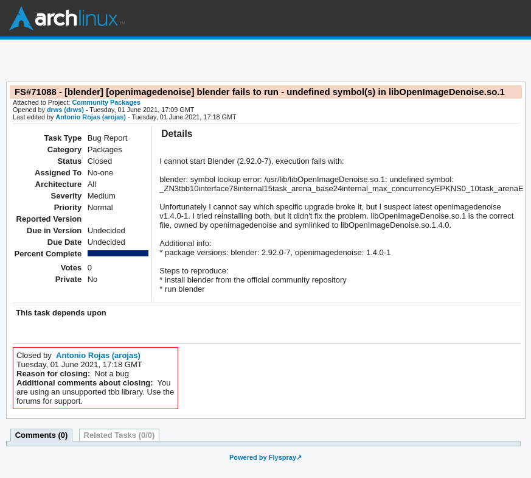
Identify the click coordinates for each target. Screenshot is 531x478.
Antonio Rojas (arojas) (90, 117)
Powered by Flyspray (262, 457)
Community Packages (106, 102)
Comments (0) (41, 435)
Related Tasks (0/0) (119, 435)
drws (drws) (65, 109)
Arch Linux (67, 18)
